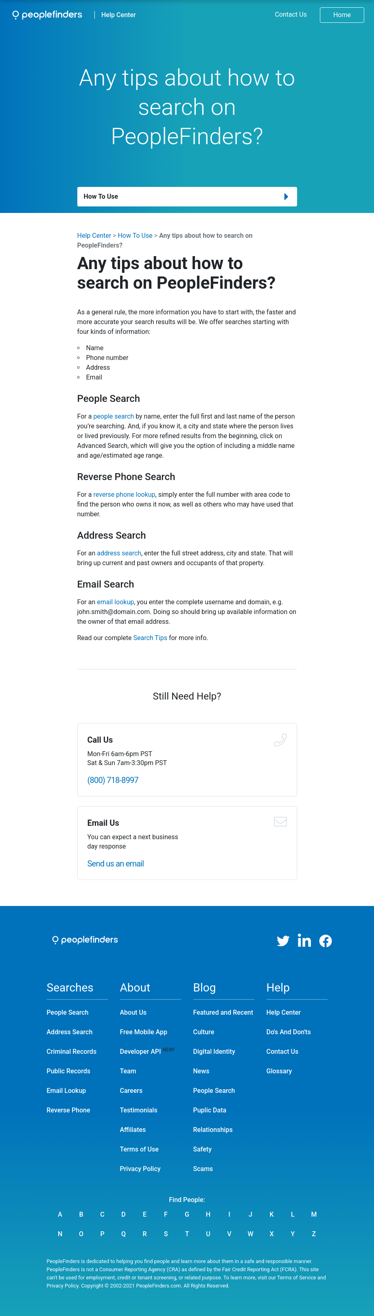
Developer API (140, 1051)
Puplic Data (210, 1110)
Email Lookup (66, 1090)
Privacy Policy (140, 1169)
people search (113, 416)
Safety (202, 1149)
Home (342, 15)
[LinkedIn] (304, 941)
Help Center (118, 15)
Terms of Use (139, 1149)
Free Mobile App (143, 1032)
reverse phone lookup (124, 494)
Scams (203, 1169)
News (201, 1071)
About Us (133, 1012)
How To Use (135, 235)
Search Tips (150, 638)
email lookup (115, 602)
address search (119, 553)
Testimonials (138, 1110)
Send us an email (115, 864)
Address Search (70, 1032)
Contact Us (291, 14)
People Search (68, 1012)
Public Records (68, 1071)
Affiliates (133, 1130)
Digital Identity (214, 1051)
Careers (131, 1090)
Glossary (279, 1071)
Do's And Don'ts (289, 1032)
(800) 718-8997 (113, 780)
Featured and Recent (223, 1012)
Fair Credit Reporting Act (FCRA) (259, 1269)
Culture (203, 1032)
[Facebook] (325, 941)
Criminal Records (72, 1051)
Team (128, 1071)
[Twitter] (283, 941)
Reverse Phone (68, 1110)
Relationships (213, 1130)
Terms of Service (296, 1277)
